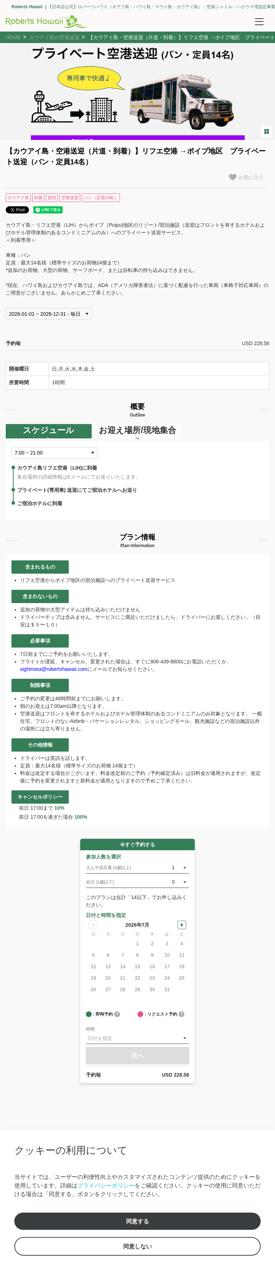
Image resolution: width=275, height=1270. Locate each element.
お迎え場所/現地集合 (137, 430)
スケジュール (48, 430)
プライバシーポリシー (106, 1185)
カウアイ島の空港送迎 (54, 37)
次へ (137, 1055)
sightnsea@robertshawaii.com (53, 669)
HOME (13, 37)
